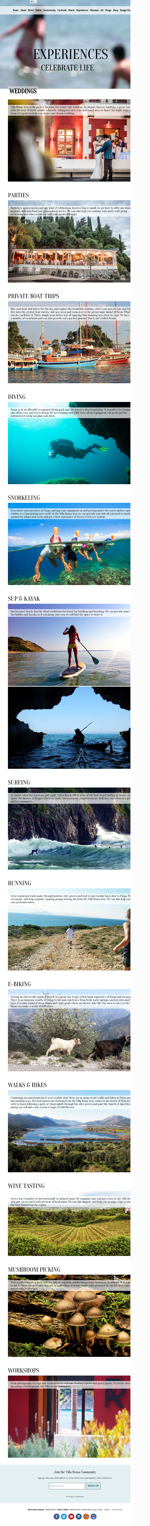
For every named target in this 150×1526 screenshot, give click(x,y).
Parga (108, 10)
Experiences (82, 10)
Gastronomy (49, 10)
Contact (138, 10)
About (23, 10)
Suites (38, 10)
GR (35, 2)
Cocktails (62, 10)
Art (101, 10)
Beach (71, 10)
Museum (94, 10)
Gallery (107, 1510)
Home (16, 10)
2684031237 (51, 1510)
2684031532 (75, 1510)
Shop (115, 10)
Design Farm (126, 10)
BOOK (143, 2)
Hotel (31, 10)
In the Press (117, 1510)
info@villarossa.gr (89, 1510)
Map (100, 1510)
